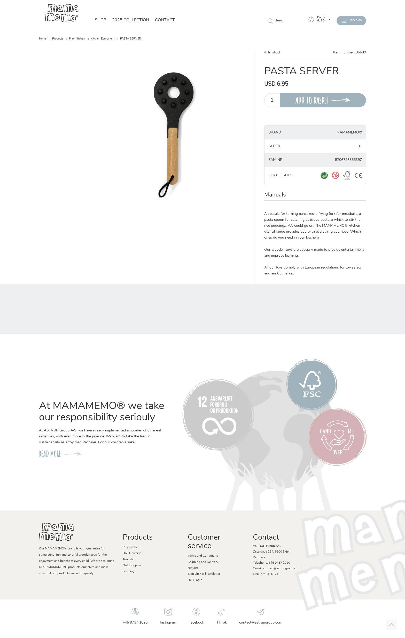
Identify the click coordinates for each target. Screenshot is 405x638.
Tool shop (129, 559)
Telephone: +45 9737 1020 (271, 562)
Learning (129, 571)
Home (42, 38)
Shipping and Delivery (203, 562)
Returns (193, 568)
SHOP (100, 20)
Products (57, 38)
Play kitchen (131, 547)
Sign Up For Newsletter (204, 574)
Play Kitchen (77, 38)
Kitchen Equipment (102, 38)
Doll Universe (132, 553)
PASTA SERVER (130, 38)
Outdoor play (132, 565)
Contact (165, 20)
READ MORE (50, 454)
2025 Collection (130, 20)
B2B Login (195, 580)
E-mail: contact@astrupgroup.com (276, 568)
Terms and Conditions (203, 555)
